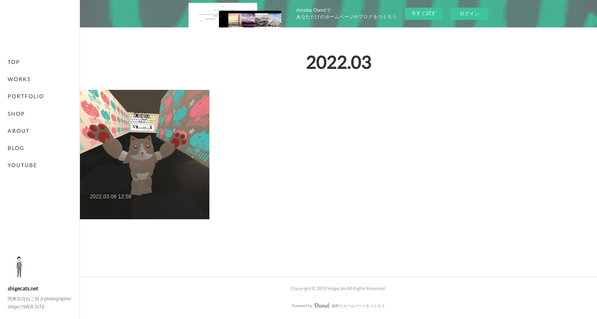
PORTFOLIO (26, 96)
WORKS (19, 79)
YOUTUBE (22, 165)
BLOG (16, 148)
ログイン (469, 13)
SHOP (16, 113)
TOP (14, 62)
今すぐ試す (423, 13)
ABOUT (19, 131)
